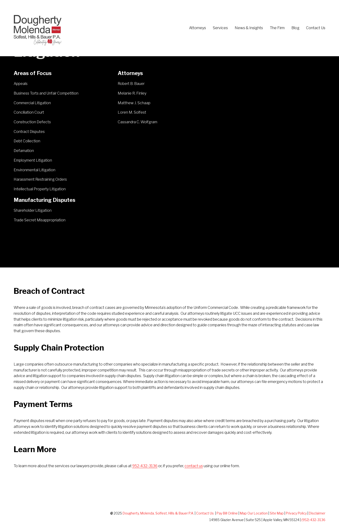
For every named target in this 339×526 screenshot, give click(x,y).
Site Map (277, 513)
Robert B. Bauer (131, 83)
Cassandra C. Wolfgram (137, 122)
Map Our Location (254, 513)
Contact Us (315, 28)
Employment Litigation (33, 160)
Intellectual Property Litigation (40, 189)
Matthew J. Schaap (134, 103)
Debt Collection (27, 141)
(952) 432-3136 (313, 520)
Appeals (21, 83)
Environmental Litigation (34, 170)
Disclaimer (317, 513)
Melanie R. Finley (132, 93)
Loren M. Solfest (132, 112)
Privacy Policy (296, 513)
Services (220, 28)
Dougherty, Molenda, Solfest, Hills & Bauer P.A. (158, 513)
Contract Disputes (29, 131)
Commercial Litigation (32, 103)
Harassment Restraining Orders (40, 179)
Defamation (24, 150)
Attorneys (197, 28)
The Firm (277, 28)
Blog (295, 28)
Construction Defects (32, 122)
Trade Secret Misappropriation (39, 220)
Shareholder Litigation (33, 210)
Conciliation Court (29, 112)
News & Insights (249, 28)
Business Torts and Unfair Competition (46, 93)
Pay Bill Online (227, 513)
